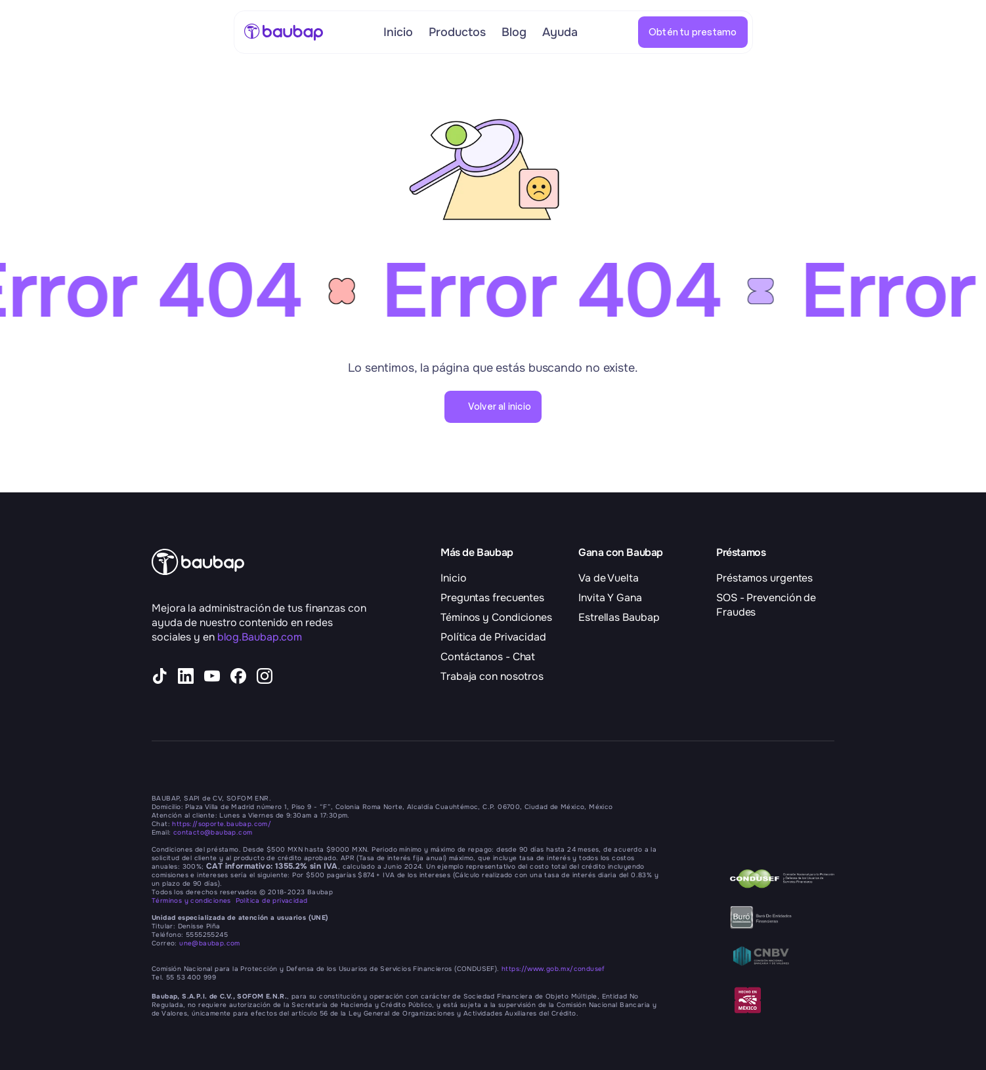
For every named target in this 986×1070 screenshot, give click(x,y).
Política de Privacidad (493, 637)
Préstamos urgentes (764, 578)
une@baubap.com (209, 943)
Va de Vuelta (608, 578)
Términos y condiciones (194, 900)
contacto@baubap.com (213, 832)
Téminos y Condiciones (496, 617)
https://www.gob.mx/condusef (553, 968)
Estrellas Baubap (618, 617)
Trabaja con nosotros (492, 676)
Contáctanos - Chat (487, 657)
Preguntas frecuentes (492, 597)
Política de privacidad (272, 900)
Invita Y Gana (610, 597)
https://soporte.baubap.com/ (221, 824)
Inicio (453, 578)
